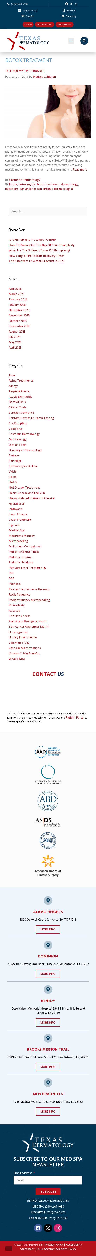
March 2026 (16, 294)
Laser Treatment (20, 520)
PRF (11, 573)
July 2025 (14, 337)
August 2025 (17, 331)
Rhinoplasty (17, 605)
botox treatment (48, 184)
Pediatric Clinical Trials (24, 552)
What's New (17, 659)
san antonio (28, 189)
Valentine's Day (19, 643)
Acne (12, 375)
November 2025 (19, 315)
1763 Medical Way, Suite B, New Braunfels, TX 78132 (48, 1102)
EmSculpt (15, 461)
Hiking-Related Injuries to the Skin (32, 498)
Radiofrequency (19, 594)
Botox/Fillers (17, 402)
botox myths (27, 184)
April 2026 (15, 289)
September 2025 (19, 326)
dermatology (69, 184)
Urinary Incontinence (23, 637)
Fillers (13, 477)
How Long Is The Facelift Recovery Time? (36, 256)
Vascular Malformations (25, 648)
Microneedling (18, 541)
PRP (11, 578)
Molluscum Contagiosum (25, 546)
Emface (14, 455)
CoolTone (15, 429)
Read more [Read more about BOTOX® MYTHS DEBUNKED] (80, 169)
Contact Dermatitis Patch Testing (31, 418)
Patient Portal (75, 717)
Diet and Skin (18, 445)
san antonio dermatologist (55, 189)
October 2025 (18, 321)
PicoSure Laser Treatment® (27, 568)
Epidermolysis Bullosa (23, 466)
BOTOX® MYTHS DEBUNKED (25, 71)
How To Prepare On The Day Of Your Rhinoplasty (42, 245)
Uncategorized (18, 632)
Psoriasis (15, 584)
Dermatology (17, 439)
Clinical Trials (17, 407)
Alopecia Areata (19, 391)
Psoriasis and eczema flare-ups (29, 589)
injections (11, 189)
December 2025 (19, 310)
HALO (13, 482)
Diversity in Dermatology (25, 450)
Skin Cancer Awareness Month (29, 627)
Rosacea (14, 611)
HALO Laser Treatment (24, 487)
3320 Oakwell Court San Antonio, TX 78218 (48, 919)
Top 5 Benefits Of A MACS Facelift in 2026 (36, 261)
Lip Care (14, 525)
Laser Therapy (18, 514)
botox (13, 184)
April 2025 (15, 347)
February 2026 (18, 299)
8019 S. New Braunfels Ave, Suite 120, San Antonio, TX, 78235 (48, 1057)
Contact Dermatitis (21, 413)
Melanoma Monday (22, 536)
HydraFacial (16, 504)
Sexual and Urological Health (28, 621)
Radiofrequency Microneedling (29, 600)
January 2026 (17, 305)
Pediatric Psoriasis (21, 562)
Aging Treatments (21, 380)
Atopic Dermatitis (20, 397)
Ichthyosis (16, 509)
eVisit (12, 471)
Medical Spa (17, 530)
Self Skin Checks (19, 616)
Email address (23, 1173)
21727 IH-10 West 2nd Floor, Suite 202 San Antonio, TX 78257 (48, 964)
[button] (71, 41)
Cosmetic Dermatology (24, 180)
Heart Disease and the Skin (27, 493)
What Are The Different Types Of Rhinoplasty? (39, 250)
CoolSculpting (18, 423)
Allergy (13, 386)
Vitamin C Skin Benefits (24, 653)
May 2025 (15, 342)
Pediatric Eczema (20, 557)
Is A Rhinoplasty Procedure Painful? (32, 240)
